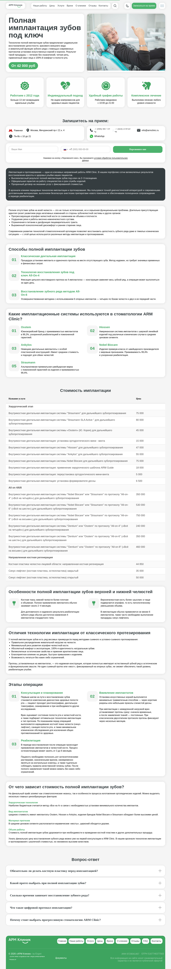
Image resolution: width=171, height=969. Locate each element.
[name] (33, 149)
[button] (144, 6)
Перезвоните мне (137, 149)
